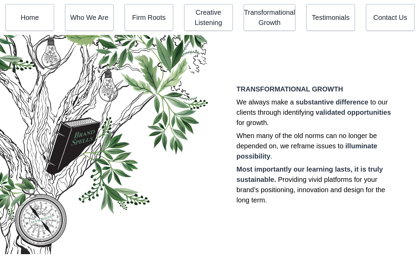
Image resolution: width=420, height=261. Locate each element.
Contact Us (390, 17)
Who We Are (89, 17)
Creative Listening (208, 17)
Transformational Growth (269, 17)
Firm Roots (149, 17)
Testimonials (330, 17)
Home (30, 17)
